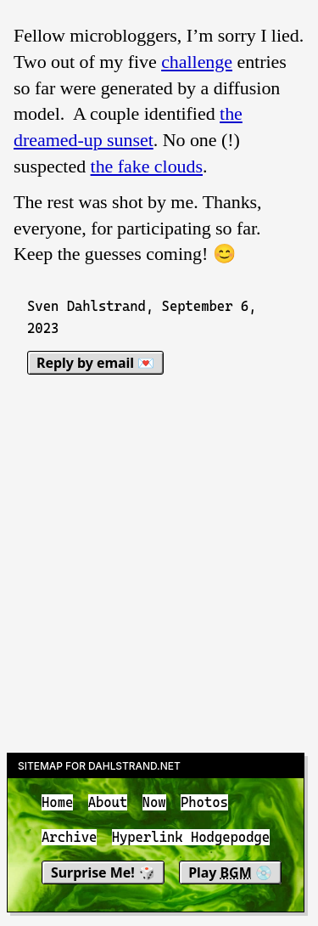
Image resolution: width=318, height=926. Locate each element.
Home (57, 802)
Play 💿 (230, 872)
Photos (204, 802)
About (108, 802)
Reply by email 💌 (95, 362)
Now (154, 802)
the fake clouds (147, 166)
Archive (69, 838)
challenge (196, 61)
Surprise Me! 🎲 (103, 872)
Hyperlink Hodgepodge (191, 838)
